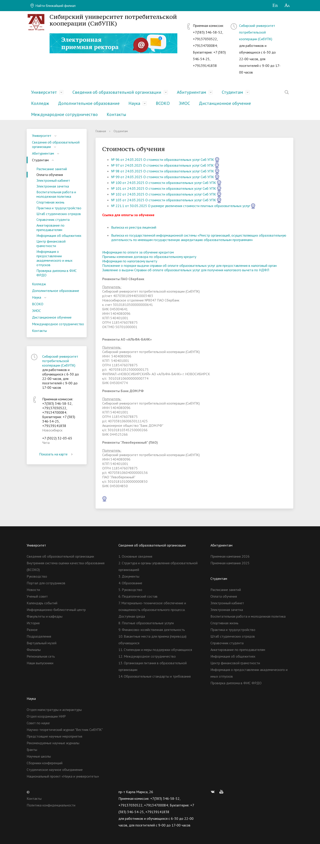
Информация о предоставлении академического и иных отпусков (54, 258)
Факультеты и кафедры (44, 616)
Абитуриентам (191, 92)
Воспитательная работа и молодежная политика (56, 194)
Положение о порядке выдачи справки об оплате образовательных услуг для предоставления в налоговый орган (189, 265)
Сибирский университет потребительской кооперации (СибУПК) (257, 32)
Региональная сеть (41, 656)
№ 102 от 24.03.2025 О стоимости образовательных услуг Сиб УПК (163, 194)
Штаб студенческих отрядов (58, 213)
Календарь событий (42, 603)
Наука (134, 103)
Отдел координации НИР (46, 716)
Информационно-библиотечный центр (56, 609)
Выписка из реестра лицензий (133, 227)
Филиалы (34, 649)
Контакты (116, 114)
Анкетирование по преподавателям (50, 227)
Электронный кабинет (53, 180)
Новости (33, 589)
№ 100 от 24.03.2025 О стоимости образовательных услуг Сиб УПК (163, 182)
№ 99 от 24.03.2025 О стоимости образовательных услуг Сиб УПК (162, 177)
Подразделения (39, 636)
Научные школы (39, 756)
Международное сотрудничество (64, 114)
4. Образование (130, 583)
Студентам (232, 92)
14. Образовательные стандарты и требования (154, 676)
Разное (32, 629)
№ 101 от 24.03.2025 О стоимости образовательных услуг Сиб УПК (163, 188)
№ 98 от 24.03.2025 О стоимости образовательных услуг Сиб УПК (162, 171)
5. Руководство (130, 589)
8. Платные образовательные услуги (146, 623)
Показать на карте (56, 454)
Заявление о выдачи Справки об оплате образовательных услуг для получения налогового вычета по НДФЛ (185, 270)
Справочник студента (53, 219)
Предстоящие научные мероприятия (54, 736)
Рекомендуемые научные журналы (53, 743)
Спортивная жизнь (50, 202)
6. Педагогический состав (138, 596)
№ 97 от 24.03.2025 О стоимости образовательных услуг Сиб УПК (162, 165)
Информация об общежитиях (58, 235)
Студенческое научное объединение (55, 769)
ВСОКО (163, 103)
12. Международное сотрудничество (147, 656)
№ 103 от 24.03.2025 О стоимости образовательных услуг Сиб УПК (163, 200)
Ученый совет (37, 596)
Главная (101, 131)
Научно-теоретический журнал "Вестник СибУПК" (65, 729)
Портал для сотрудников (46, 583)
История (33, 623)
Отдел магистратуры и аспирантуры (54, 709)
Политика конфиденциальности (51, 805)
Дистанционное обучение (225, 103)
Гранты (32, 749)
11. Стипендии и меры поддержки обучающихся (155, 649)
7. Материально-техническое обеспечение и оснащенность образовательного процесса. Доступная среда (152, 610)
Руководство (37, 576)
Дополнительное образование (89, 103)
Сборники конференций (44, 763)
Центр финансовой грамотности (51, 243)
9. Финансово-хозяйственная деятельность (151, 629)
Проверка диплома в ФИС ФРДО (56, 272)
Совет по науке (38, 723)
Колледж (40, 103)
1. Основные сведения (135, 556)
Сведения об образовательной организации (116, 92)
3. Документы (128, 576)
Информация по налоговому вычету (129, 261)
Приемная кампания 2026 (230, 556)
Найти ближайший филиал (53, 5)
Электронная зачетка (52, 186)
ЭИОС (184, 103)
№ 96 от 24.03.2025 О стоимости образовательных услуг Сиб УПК (162, 159)
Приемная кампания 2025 (230, 563)
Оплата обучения (49, 174)
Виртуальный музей (41, 643)
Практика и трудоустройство (58, 208)
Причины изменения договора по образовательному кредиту (149, 256)
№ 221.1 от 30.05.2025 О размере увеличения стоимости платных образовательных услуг (180, 206)
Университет (44, 92)
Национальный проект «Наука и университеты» (63, 776)
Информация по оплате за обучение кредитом (138, 252)
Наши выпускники (40, 663)
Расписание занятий (51, 169)
